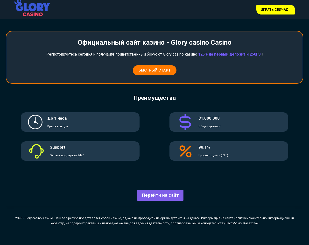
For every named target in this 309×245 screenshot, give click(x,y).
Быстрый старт (155, 70)
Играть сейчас (274, 10)
